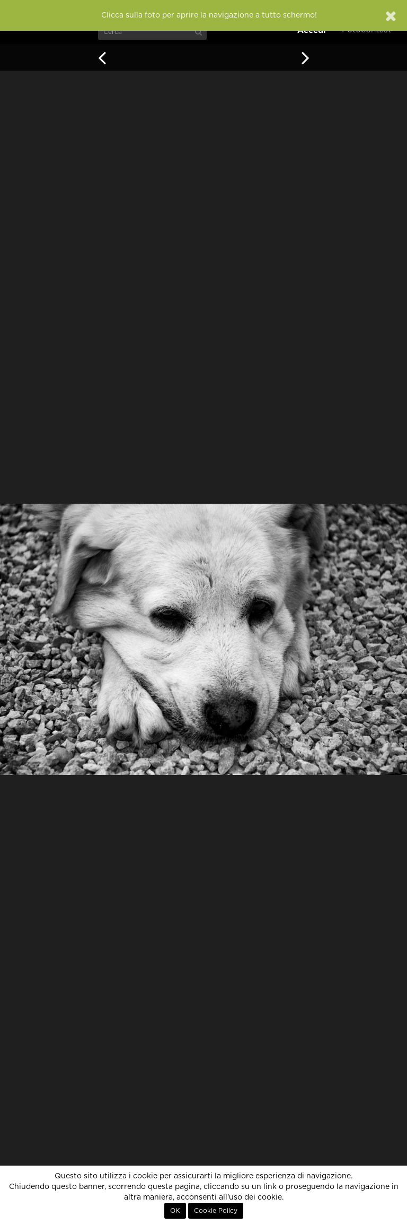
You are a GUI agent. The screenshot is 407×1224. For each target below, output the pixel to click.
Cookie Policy (215, 1211)
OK (175, 1211)
